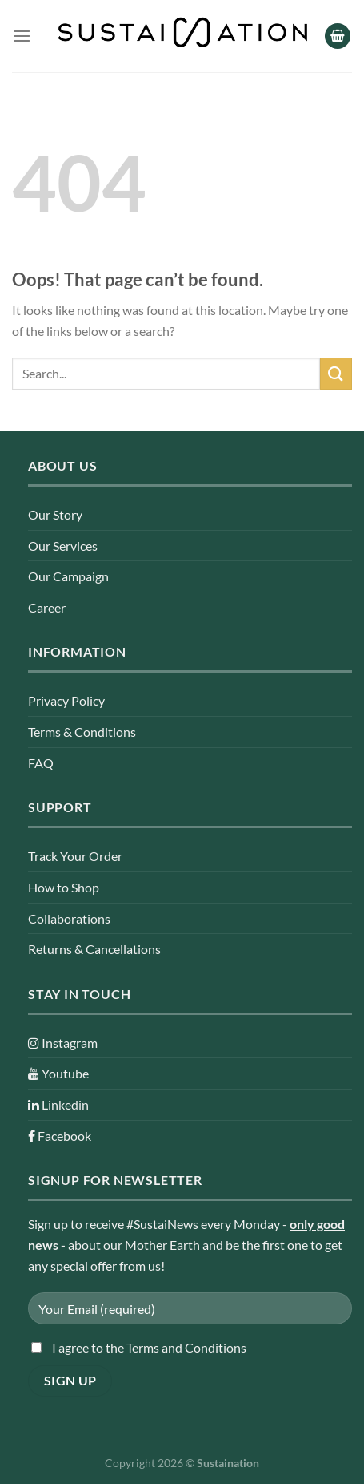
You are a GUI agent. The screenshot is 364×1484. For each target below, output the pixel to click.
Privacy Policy (66, 700)
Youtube (58, 1073)
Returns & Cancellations (94, 948)
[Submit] (336, 373)
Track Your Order (75, 855)
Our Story (55, 514)
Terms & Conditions (82, 731)
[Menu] (21, 35)
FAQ (41, 762)
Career (47, 607)
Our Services (63, 545)
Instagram (63, 1042)
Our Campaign (68, 576)
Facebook (59, 1135)
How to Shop (63, 887)
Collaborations (69, 918)
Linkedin (58, 1104)
